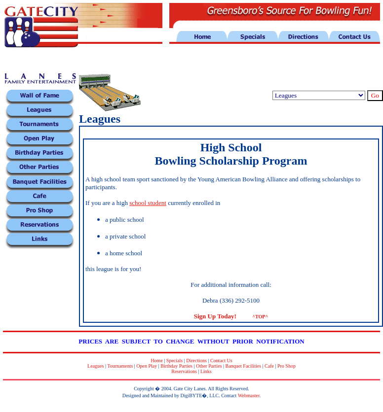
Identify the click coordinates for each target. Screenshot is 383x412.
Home (156, 360)
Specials (174, 360)
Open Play (146, 366)
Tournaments (120, 366)
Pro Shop (286, 366)
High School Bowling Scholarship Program (231, 154)
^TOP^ (260, 316)
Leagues (95, 366)
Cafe (269, 366)
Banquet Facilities (244, 366)
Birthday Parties (176, 366)
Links (206, 371)
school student (147, 202)
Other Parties (209, 366)
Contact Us (221, 360)
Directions (196, 360)
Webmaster (249, 395)
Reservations (184, 371)
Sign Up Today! (215, 316)
